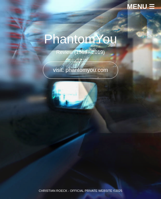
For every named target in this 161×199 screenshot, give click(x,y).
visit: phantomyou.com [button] (80, 70)
